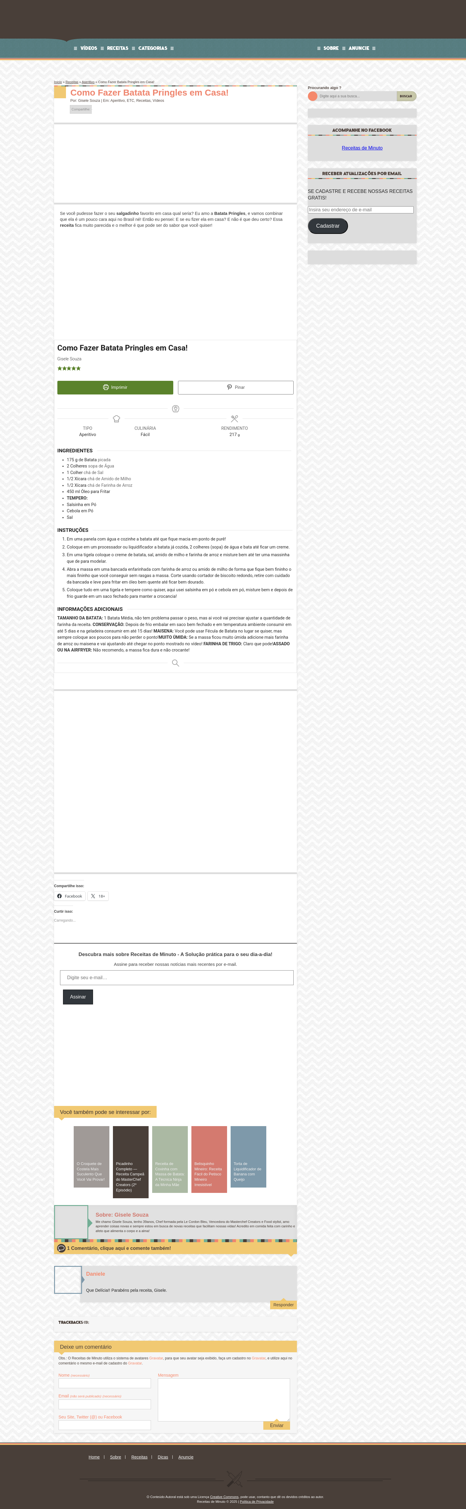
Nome (74, 1371)
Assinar (78, 992)
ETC (130, 101)
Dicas (163, 1453)
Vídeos (89, 48)
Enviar (277, 1421)
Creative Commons (224, 1493)
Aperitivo (88, 82)
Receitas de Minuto (362, 147)
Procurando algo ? (324, 87)
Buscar (406, 96)
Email (90, 1392)
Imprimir (115, 387)
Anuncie (359, 48)
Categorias (153, 48)
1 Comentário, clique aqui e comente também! (119, 1244)
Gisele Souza (89, 101)
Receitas (118, 48)
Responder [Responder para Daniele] (283, 1300)
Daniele (95, 1270)
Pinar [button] (236, 387)
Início (58, 82)
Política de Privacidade (257, 1497)
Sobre (331, 48)
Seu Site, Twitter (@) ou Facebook (90, 1412)
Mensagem (168, 1371)
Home (94, 1453)
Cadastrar (328, 226)
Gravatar (156, 1354)
